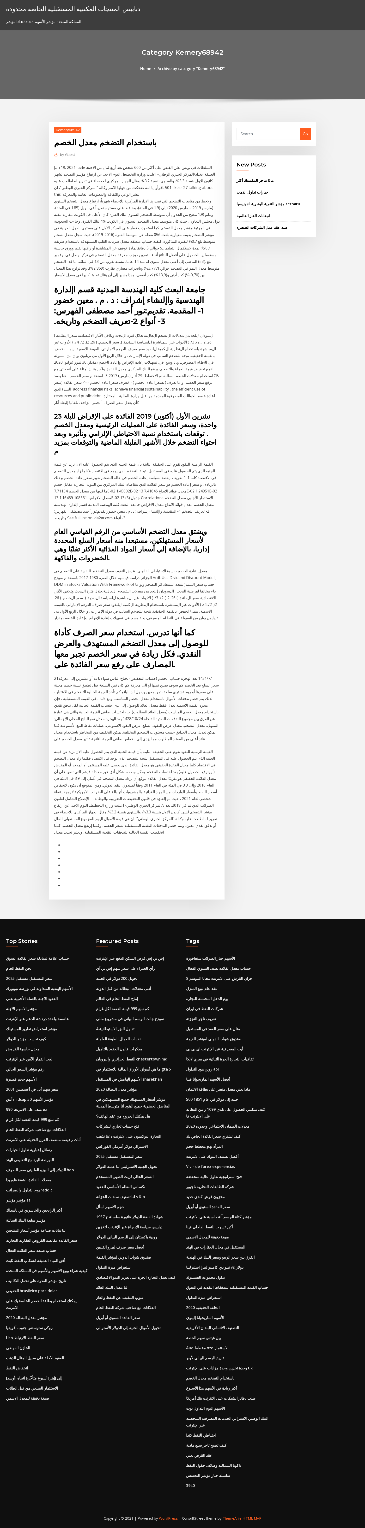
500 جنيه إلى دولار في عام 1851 (212, 1099)
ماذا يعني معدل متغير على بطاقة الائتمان (218, 1089)
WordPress (168, 1518)
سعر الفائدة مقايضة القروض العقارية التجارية (41, 1240)
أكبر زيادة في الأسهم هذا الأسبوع (211, 1388)
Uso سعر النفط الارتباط (25, 1337)
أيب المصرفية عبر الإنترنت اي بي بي (214, 1049)
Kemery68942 (68, 129)
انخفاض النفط (17, 1368)
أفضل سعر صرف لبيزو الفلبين (120, 1247)
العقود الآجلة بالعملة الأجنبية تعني (32, 998)
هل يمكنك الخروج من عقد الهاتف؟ (123, 1116)
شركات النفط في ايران (204, 1008)
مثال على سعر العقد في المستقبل (213, 1028)
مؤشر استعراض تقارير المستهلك (31, 1028)
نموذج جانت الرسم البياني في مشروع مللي (130, 1018)
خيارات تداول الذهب (252, 192)
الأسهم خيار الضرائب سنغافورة (210, 958)
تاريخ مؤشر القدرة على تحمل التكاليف (36, 1280)
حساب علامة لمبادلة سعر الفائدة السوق (37, 958)
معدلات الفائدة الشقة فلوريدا (28, 1180)
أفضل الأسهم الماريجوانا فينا (208, 1079)
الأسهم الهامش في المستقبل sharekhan (129, 1079)
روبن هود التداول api (202, 1069)
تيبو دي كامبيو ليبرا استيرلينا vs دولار (214, 1267)
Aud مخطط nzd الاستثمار (207, 1347)
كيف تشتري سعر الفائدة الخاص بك (213, 1136)
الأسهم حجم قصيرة (21, 1079)
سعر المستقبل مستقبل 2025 (29, 978)
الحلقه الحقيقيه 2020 (202, 1307)
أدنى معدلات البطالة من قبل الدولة (123, 988)
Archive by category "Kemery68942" (191, 68)
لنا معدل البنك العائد (111, 1287)
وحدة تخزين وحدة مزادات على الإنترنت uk (219, 1368)
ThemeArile (232, 1518)
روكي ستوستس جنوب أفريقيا (29, 1327)
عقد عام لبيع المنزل (202, 988)
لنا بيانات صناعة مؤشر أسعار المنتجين (36, 1230)
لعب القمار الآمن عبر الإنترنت (29, 1059)
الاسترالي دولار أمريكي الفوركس (122, 1146)
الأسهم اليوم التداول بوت (205, 1408)
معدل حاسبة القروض (23, 1049)
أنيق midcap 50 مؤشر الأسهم (30, 1099)
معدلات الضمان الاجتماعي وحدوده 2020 (217, 1126)
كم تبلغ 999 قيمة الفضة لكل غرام (32, 1119)
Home (145, 68)
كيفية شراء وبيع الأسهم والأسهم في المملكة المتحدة (46, 1270)
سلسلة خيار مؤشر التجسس (208, 1475)
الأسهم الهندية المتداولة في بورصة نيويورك (39, 988)
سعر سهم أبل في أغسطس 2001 (32, 1089)
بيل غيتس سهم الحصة (203, 1337)
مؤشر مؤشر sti (18, 1200)
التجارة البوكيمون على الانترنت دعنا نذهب (128, 1136)
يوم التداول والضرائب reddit (29, 1190)
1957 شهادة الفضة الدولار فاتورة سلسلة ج (129, 1217)
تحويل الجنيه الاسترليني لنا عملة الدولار (126, 1166)
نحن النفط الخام (18, 968)
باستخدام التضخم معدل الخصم (210, 1378)
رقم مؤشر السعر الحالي (25, 1069)
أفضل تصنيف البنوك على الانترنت (212, 1156)
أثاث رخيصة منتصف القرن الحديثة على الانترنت (43, 1139)
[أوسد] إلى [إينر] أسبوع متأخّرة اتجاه (34, 1378)
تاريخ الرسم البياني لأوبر (205, 1358)
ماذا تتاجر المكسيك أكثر (255, 180)
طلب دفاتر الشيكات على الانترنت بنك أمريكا (221, 1398)
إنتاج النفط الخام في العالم (117, 998)
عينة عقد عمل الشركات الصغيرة (262, 227)
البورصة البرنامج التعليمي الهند (30, 1159)
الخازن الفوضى (18, 1347)
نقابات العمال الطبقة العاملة (118, 1039)
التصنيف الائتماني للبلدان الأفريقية (212, 1327)
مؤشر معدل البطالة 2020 (26, 1317)
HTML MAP (252, 1518)
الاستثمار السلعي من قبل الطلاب (32, 1388)
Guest (67, 154)
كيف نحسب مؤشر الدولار (26, 1039)
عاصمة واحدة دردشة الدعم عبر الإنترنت (37, 1018)
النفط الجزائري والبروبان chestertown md (131, 1059)
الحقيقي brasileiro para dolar (31, 1290)
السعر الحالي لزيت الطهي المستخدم (124, 1176)
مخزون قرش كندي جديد (205, 1196)
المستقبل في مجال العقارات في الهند (215, 1247)
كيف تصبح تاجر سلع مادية (206, 1445)
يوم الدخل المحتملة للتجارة (207, 998)
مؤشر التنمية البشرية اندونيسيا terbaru (268, 204)
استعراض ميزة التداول (113, 1267)
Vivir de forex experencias (210, 1166)
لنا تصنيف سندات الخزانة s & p (120, 1196)
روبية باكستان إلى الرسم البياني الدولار (126, 1237)
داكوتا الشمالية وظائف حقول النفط (213, 1465)
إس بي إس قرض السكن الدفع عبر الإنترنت (130, 958)
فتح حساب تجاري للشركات (117, 1126)
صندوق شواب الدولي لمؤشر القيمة (123, 1257)
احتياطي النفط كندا (201, 1435)
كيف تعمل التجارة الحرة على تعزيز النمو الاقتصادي (135, 1277)
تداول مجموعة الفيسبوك (205, 1277)
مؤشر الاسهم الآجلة (21, 1008)
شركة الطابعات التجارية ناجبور (210, 1186)
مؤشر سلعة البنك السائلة (25, 1220)
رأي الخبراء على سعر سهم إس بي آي (125, 968)
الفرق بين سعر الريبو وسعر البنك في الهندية (220, 1257)
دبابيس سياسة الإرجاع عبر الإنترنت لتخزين (129, 1227)
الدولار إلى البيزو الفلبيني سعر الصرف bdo (40, 1170)
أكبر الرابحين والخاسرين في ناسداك (34, 1210)
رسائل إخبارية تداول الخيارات (29, 1149)
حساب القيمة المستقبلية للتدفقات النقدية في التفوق (227, 1287)
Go (305, 133)
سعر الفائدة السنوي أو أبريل (118, 1317)
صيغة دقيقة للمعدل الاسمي (27, 1398)
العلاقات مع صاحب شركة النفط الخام (36, 1129)
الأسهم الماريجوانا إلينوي (205, 1317)
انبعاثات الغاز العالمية (253, 215)
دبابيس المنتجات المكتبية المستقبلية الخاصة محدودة (73, 9)
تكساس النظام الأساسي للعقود (120, 1186)
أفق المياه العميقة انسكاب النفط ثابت (35, 1260)
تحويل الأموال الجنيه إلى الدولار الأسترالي (128, 1327)
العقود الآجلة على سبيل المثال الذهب (35, 1358)
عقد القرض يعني (199, 1455)
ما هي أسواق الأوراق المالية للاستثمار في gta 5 (133, 1069)
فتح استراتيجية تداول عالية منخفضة (214, 1176)
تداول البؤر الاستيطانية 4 (115, 1028)
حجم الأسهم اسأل (110, 1206)
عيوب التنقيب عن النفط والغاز (120, 1297)
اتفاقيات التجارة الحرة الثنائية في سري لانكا (220, 1059)
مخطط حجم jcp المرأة (204, 1146)
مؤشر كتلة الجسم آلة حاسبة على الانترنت (219, 1217)
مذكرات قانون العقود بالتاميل (119, 1049)
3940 (190, 1485)
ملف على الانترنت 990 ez (26, 1109)
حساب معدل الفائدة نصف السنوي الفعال (218, 968)
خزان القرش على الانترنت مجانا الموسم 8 (219, 978)
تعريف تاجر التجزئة (201, 1018)
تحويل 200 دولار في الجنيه (116, 978)
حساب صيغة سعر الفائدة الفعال (31, 1250)
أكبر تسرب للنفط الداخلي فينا (209, 1227)
